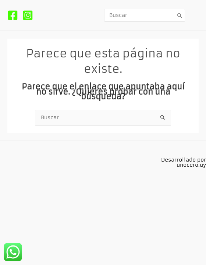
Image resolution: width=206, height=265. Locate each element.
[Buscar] (180, 15)
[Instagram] (27, 15)
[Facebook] (12, 15)
